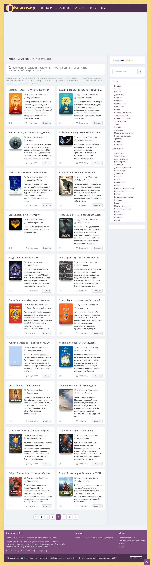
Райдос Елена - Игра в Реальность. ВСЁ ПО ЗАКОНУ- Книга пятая (81, 473)
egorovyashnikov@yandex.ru (101, 538)
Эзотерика (43, 95)
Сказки (117, 109)
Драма (117, 124)
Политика (118, 145)
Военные (118, 142)
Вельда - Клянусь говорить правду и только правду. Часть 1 (30, 132)
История (117, 177)
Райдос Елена (83, 180)
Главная (46, 8)
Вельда (30, 140)
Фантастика (119, 153)
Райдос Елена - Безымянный (23, 257)
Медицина (118, 101)
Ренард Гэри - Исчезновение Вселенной (79, 300)
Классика (118, 98)
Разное (117, 194)
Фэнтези (117, 89)
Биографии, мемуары (123, 209)
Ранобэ (117, 212)
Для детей (118, 174)
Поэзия (117, 179)
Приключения (119, 182)
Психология (119, 106)
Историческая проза (122, 136)
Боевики (117, 86)
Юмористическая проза (123, 133)
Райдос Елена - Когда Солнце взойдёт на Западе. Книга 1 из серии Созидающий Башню (30, 473)
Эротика (117, 127)
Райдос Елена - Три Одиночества (76, 430)
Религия (117, 203)
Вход (103, 8)
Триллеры (118, 139)
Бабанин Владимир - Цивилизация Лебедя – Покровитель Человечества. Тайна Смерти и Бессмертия (81, 132)
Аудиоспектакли (121, 159)
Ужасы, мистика (120, 156)
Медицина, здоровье (122, 206)
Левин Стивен (32, 393)
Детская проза (120, 121)
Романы (117, 92)
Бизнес (117, 185)
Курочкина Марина (35, 350)
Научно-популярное (122, 191)
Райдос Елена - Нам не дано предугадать (80, 215)
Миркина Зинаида (84, 350)
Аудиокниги (64, 8)
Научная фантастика (122, 112)
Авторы (122, 544)
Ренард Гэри (82, 308)
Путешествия (119, 215)
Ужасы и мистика (121, 115)
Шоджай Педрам (34, 98)
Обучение (118, 200)
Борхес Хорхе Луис (35, 223)
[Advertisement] (75, 33)
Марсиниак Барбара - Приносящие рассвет (30, 430)
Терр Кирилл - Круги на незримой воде (79, 257)
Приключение (119, 104)
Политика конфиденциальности (132, 541)
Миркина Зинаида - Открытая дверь (77, 342)
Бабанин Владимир (85, 140)
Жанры (122, 547)
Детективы (118, 95)
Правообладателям (127, 538)
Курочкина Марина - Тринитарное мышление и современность (30, 342)
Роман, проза (119, 162)
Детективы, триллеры (123, 168)
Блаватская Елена (34, 180)
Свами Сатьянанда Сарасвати (39, 308)
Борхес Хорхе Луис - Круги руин (25, 215)
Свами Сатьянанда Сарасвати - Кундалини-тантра (30, 300)
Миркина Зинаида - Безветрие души (77, 385)
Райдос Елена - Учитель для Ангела (77, 172)
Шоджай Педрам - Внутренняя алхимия (29, 90)
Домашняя (118, 130)
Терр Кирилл (82, 265)
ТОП (93, 8)
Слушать (47, 123)
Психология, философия (124, 188)
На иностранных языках (124, 197)
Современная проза (122, 118)
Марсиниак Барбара (35, 438)
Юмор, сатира (119, 171)
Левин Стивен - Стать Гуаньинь (24, 385)
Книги (81, 8)
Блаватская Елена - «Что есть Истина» (28, 172)
